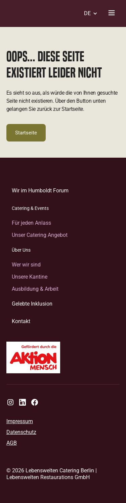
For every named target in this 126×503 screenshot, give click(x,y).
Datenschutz (21, 432)
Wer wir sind (26, 264)
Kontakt (21, 321)
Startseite (26, 133)
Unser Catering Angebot (40, 235)
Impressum (19, 421)
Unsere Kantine (29, 277)
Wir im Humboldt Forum (40, 190)
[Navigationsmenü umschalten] (111, 13)
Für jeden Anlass (31, 223)
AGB (11, 443)
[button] (88, 13)
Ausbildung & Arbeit (35, 289)
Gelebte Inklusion (32, 304)
